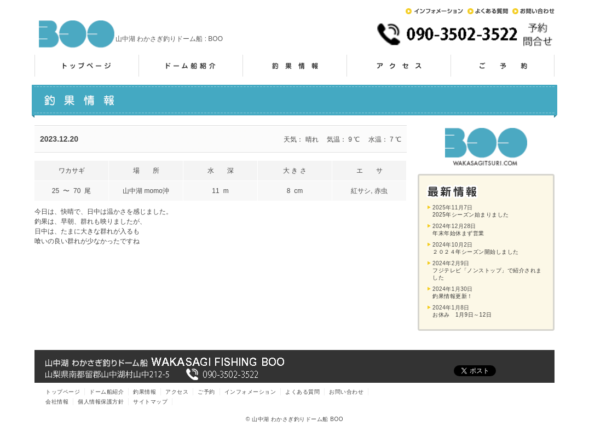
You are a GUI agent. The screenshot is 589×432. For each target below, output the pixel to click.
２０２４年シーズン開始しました (475, 252)
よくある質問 (487, 11)
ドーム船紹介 (190, 66)
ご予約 (503, 66)
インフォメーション (434, 11)
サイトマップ (150, 402)
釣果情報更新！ (452, 296)
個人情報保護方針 (101, 402)
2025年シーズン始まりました (470, 215)
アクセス (399, 66)
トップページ (86, 66)
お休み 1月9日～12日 (462, 315)
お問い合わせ (533, 11)
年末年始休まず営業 (458, 233)
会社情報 (56, 402)
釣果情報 (294, 66)
